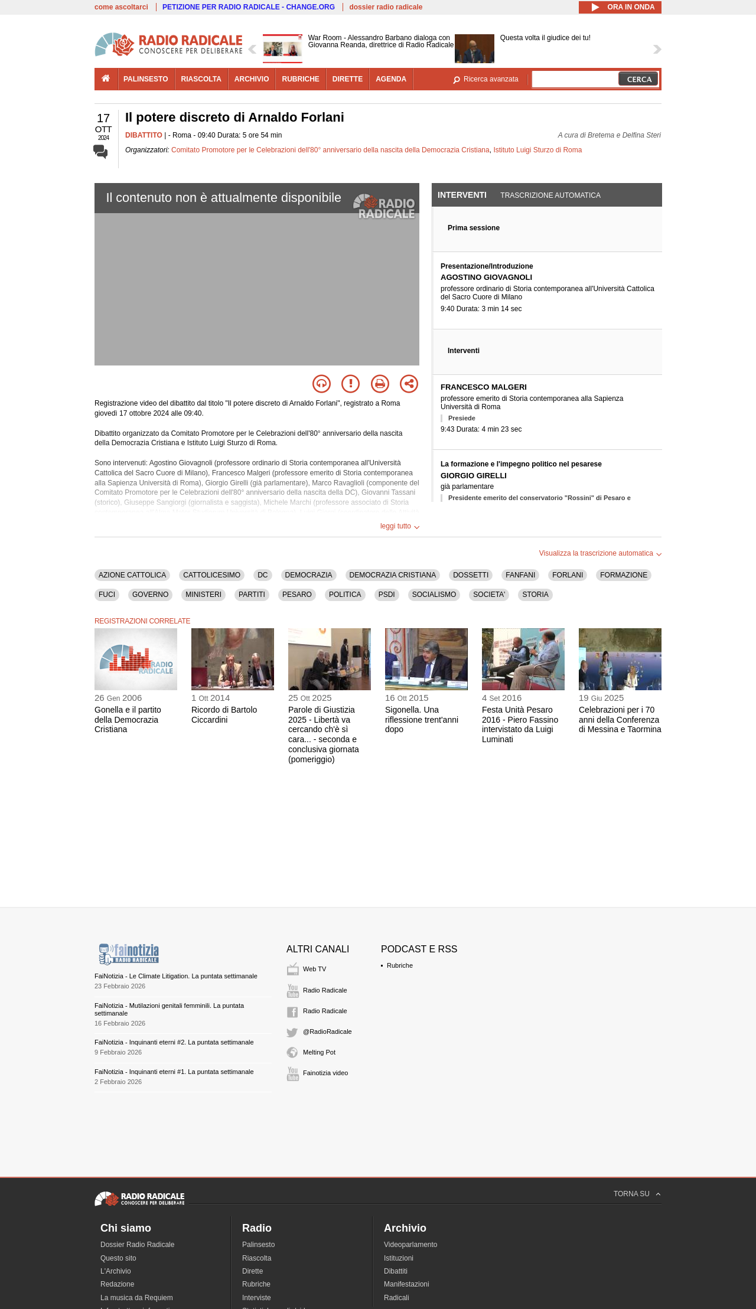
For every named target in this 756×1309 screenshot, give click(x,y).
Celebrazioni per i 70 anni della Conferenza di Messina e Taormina (620, 720)
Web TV (314, 968)
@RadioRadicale (327, 1031)
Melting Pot (319, 1052)
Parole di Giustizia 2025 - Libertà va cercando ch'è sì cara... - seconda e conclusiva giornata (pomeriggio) (323, 734)
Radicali (396, 1298)
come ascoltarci (121, 7)
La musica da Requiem (136, 1298)
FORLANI (567, 575)
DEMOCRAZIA (309, 575)
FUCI (107, 594)
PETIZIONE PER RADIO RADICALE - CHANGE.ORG (248, 7)
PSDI (387, 594)
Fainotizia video (325, 1072)
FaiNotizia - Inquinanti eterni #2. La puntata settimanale (174, 1042)
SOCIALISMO (434, 594)
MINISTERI (203, 594)
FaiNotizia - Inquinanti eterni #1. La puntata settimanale (174, 1071)
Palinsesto (258, 1245)
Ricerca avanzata (491, 79)
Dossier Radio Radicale (137, 1245)
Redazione (117, 1284)
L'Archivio (115, 1271)
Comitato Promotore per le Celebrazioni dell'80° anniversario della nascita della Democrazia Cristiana (330, 150)
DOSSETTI (470, 575)
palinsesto (145, 79)
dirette (348, 79)
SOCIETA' (489, 594)
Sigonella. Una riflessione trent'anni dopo (421, 720)
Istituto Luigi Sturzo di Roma (537, 150)
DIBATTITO (143, 135)
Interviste (256, 1298)
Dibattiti (396, 1271)
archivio (251, 79)
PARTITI (252, 594)
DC (263, 575)
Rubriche (400, 965)
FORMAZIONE (623, 575)
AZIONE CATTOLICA (132, 575)
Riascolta (256, 1258)
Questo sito (118, 1258)
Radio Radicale (325, 990)
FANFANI (520, 575)
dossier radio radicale (385, 7)
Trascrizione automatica (550, 195)
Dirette (252, 1271)
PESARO (297, 594)
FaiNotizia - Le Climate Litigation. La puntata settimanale (176, 976)
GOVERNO (150, 594)
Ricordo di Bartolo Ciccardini (224, 714)
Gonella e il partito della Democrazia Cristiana (127, 720)
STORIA (535, 594)
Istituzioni (398, 1258)
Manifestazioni (406, 1284)
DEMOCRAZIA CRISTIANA (393, 575)
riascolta (201, 79)
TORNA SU (632, 1194)
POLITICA (345, 594)
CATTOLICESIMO (211, 575)
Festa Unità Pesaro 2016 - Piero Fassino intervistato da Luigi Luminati (520, 724)
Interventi (462, 195)
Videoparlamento (411, 1245)
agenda (391, 79)
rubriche (300, 79)
